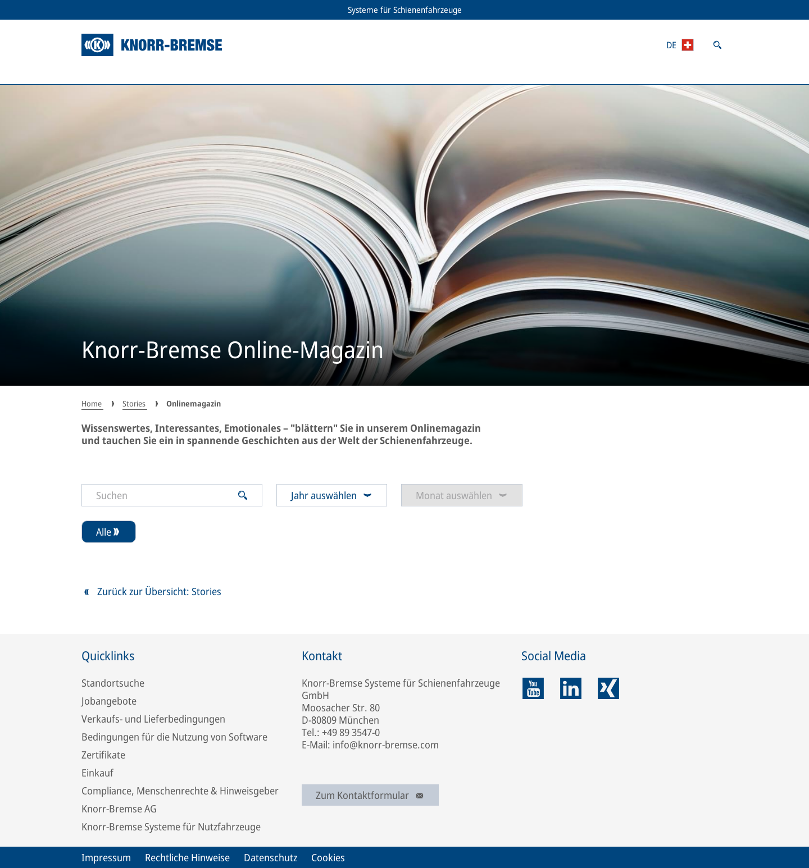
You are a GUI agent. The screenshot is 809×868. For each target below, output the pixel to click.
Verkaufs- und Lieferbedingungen (153, 718)
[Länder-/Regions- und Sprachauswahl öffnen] (679, 45)
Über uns (702, 73)
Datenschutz (270, 857)
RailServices (231, 73)
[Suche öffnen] (717, 45)
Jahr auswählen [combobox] (331, 495)
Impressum (106, 857)
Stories (354, 73)
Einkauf (97, 772)
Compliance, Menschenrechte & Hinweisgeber (180, 790)
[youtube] (533, 688)
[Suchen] (164, 495)
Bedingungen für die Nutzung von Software (174, 736)
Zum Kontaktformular (370, 795)
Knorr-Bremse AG (119, 808)
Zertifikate (103, 754)
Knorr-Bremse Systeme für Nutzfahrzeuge (171, 826)
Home (92, 403)
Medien (584, 73)
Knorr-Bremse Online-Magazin (232, 351)
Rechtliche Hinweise (187, 857)
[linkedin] (571, 688)
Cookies (328, 857)
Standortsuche (112, 682)
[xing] (608, 688)
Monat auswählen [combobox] (462, 495)
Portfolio (106, 73)
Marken (469, 73)
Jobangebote (109, 700)
